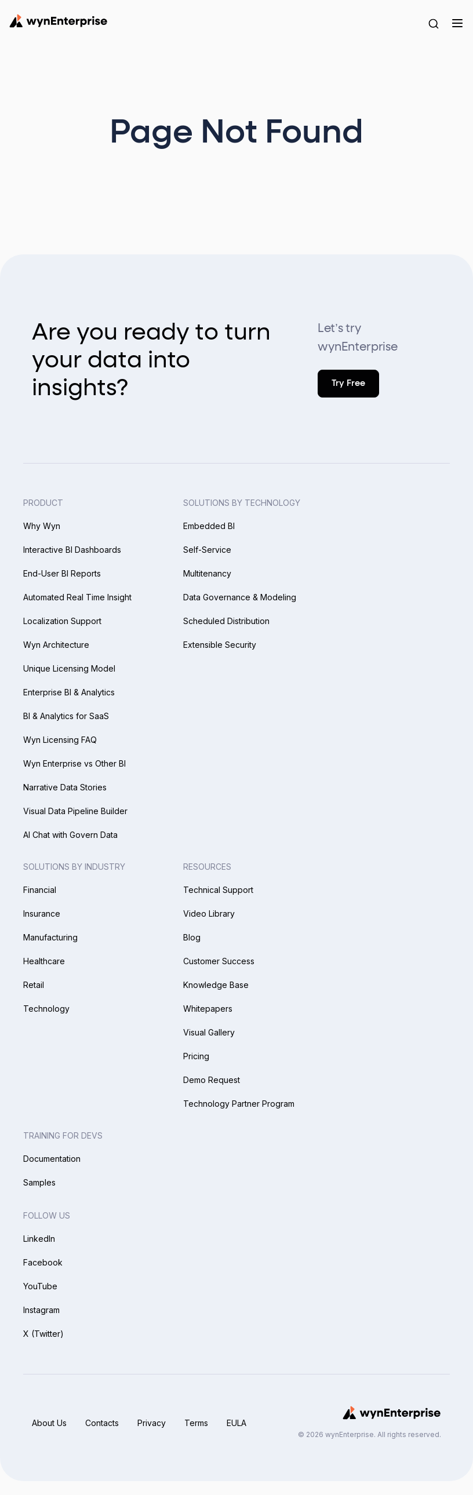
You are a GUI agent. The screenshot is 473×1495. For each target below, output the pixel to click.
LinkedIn (39, 1239)
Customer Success (218, 961)
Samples (39, 1182)
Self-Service (207, 550)
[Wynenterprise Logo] (58, 21)
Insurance (41, 913)
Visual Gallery (209, 1032)
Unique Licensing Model (69, 668)
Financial (39, 890)
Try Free (348, 383)
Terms (196, 1423)
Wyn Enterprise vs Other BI (74, 763)
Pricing (196, 1056)
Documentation (52, 1159)
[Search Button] (434, 23)
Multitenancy (207, 573)
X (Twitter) (43, 1334)
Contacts (102, 1423)
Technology (46, 1008)
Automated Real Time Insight (77, 597)
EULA (236, 1423)
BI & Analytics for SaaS (66, 716)
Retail (33, 985)
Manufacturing (50, 937)
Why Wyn (41, 526)
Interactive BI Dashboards (72, 550)
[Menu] (457, 23)
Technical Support (218, 890)
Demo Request (211, 1080)
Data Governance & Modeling (239, 597)
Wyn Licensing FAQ (60, 740)
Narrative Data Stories (65, 787)
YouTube (40, 1286)
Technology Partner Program (238, 1104)
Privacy (151, 1423)
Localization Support (62, 621)
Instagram (41, 1310)
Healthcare (44, 961)
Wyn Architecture (56, 645)
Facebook (43, 1262)
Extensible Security (219, 645)
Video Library (209, 913)
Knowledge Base (216, 985)
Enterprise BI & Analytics (69, 692)
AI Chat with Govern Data (70, 835)
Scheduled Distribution (226, 621)
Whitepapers (207, 1008)
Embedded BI (209, 526)
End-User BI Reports (62, 573)
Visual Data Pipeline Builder (75, 811)
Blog (192, 937)
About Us (49, 1423)
